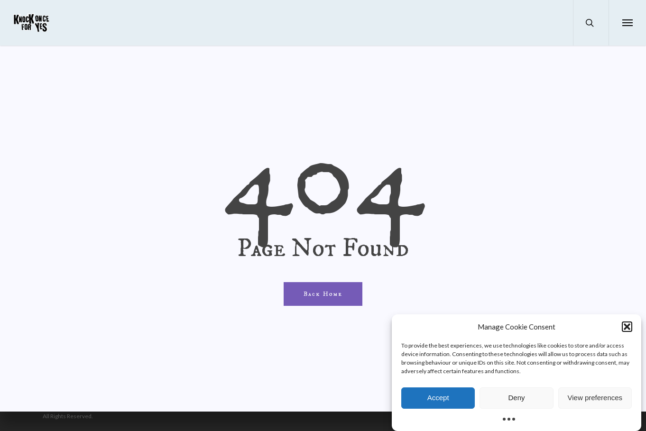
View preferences (595, 401)
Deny (516, 401)
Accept (438, 401)
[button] (627, 329)
